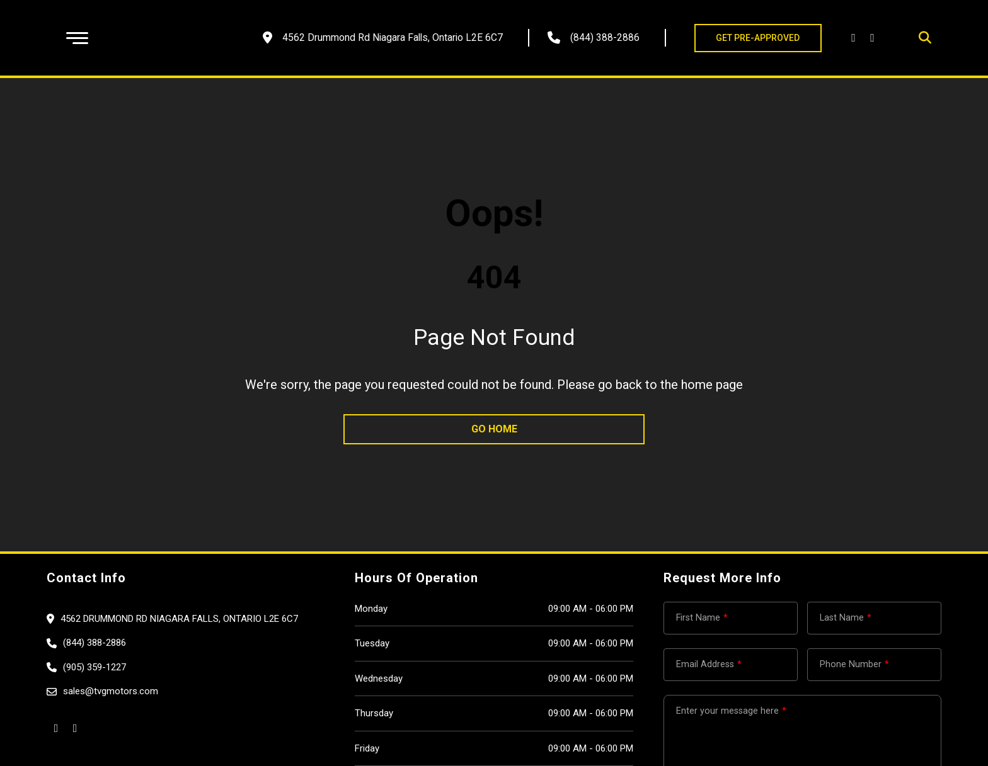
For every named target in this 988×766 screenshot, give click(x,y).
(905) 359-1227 (94, 667)
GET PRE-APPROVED (758, 38)
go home (494, 429)
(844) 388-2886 (605, 37)
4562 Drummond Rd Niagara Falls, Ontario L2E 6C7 (179, 618)
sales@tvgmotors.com (110, 691)
